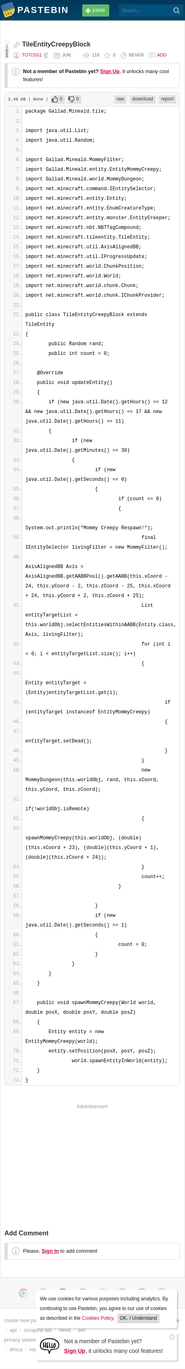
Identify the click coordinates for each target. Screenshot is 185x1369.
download (142, 99)
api (13, 1330)
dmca (16, 1349)
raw (120, 99)
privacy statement (24, 1340)
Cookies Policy (97, 1318)
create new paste (23, 1320)
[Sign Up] (49, 1345)
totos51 (32, 54)
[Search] (176, 10)
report (167, 99)
